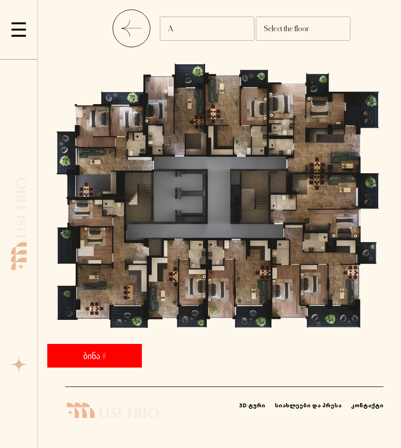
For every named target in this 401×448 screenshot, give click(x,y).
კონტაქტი (367, 405)
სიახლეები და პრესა (308, 405)
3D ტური (252, 405)
